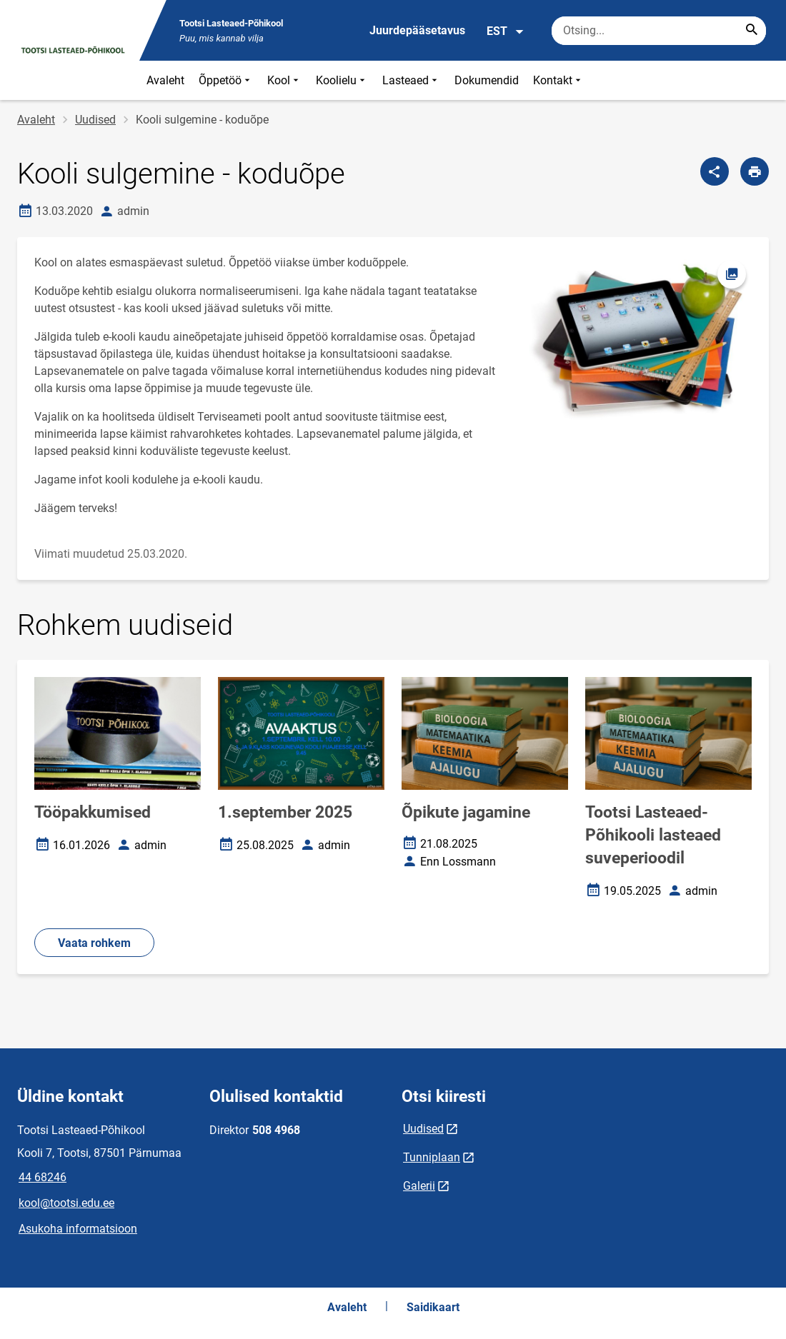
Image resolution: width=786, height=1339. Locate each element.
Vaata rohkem (94, 943)
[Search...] (752, 31)
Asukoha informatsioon (78, 1228)
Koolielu (342, 80)
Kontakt (558, 80)
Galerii (419, 1186)
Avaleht (165, 80)
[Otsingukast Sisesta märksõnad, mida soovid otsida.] (659, 30)
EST (505, 31)
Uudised (95, 119)
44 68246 (42, 1177)
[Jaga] (714, 171)
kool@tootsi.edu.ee (66, 1203)
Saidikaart (433, 1307)
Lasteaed (411, 80)
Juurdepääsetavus (417, 30)
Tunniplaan (431, 1157)
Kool (284, 80)
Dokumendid (486, 80)
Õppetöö (226, 80)
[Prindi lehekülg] (754, 171)
